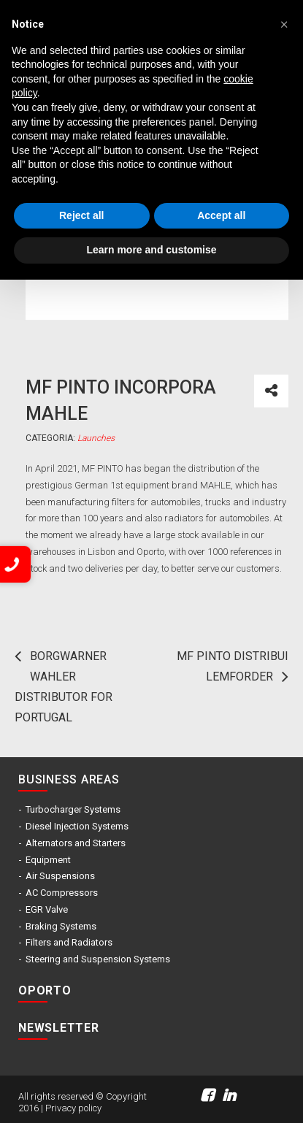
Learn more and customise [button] (151, 250)
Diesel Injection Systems (77, 826)
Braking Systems (61, 926)
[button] (284, 23)
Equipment (48, 859)
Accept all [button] (221, 215)
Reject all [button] (81, 215)
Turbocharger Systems (73, 809)
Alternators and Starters (76, 843)
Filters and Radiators (69, 942)
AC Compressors (62, 892)
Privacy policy (73, 1108)
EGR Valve (47, 909)
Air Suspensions (60, 875)
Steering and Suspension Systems (98, 959)
